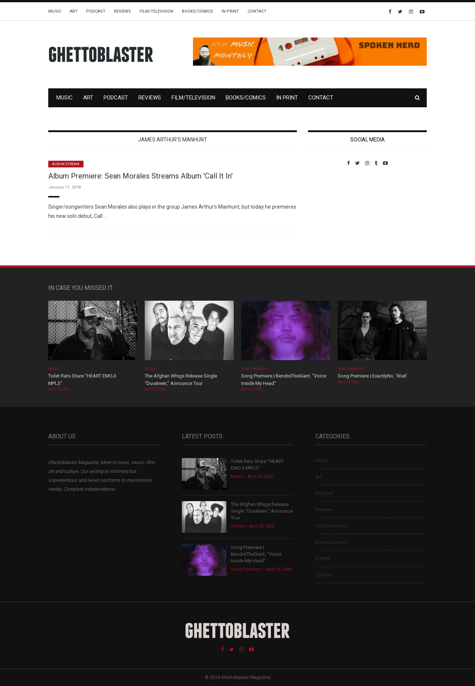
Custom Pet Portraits (329, 217)
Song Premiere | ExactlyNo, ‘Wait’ (372, 376)
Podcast (95, 11)
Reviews (122, 11)
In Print (230, 11)
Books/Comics (197, 11)
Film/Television (156, 11)
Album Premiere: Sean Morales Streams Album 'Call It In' (140, 176)
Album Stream (66, 164)
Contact (257, 11)
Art (74, 11)
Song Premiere (254, 369)
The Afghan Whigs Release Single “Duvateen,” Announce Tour (262, 511)
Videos (150, 369)
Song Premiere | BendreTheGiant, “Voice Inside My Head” (256, 554)
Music (54, 11)
